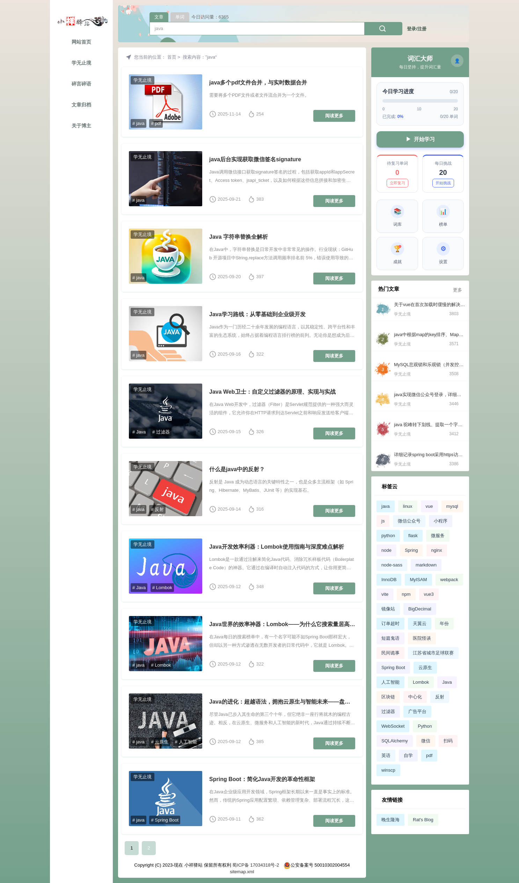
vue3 (429, 594)
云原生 (425, 667)
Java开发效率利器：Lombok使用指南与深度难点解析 (276, 547)
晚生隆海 (390, 819)
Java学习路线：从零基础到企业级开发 (257, 314)
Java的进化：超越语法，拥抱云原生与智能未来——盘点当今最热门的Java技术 (282, 702)
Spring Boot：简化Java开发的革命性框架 (262, 779)
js (383, 521)
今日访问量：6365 (210, 17)
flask (413, 535)
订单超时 (390, 623)
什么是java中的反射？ (237, 469)
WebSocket (392, 726)
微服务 (438, 535)
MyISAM (418, 579)
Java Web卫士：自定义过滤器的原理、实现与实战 (272, 392)
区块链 (388, 696)
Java (447, 682)
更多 (457, 289)
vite (384, 594)
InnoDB (388, 579)
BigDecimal (419, 608)
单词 (179, 17)
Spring (411, 550)
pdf (429, 755)
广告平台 (417, 711)
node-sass (391, 564)
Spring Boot (393, 667)
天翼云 (419, 623)
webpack (449, 579)
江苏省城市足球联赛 (433, 652)
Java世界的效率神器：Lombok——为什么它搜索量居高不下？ (282, 624)
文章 (158, 17)
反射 (439, 696)
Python (425, 726)
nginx (436, 550)
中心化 (415, 696)
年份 (444, 623)
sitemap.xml (242, 871)
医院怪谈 (422, 638)
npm (406, 594)
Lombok (421, 682)
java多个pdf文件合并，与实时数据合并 (258, 83)
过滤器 (388, 711)
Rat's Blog (423, 819)
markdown (426, 564)
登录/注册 (416, 28)
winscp (388, 770)
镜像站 (388, 608)
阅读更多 (334, 115)
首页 (171, 57)
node (386, 550)
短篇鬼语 (390, 638)
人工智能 (390, 682)
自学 (408, 755)
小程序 (440, 521)
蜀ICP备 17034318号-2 (255, 865)
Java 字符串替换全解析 (238, 237)
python (388, 535)
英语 (385, 755)
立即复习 (397, 183)
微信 (425, 740)
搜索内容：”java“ (200, 57)
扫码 (448, 740)
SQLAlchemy (394, 740)
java (385, 506)
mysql (452, 506)
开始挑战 (443, 183)
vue (429, 506)
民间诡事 (390, 652)
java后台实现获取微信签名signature (255, 159)
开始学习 (420, 139)
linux (407, 506)
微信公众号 (409, 521)
